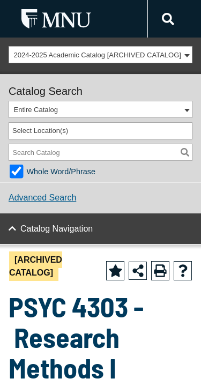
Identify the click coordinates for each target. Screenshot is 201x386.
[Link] (166, 19)
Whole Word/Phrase (60, 171)
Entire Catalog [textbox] (36, 110)
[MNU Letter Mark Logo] (56, 18)
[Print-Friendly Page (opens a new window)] (160, 270)
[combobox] (100, 54)
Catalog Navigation (56, 228)
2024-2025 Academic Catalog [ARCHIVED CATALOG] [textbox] (97, 55)
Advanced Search (42, 197)
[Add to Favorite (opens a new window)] (115, 270)
